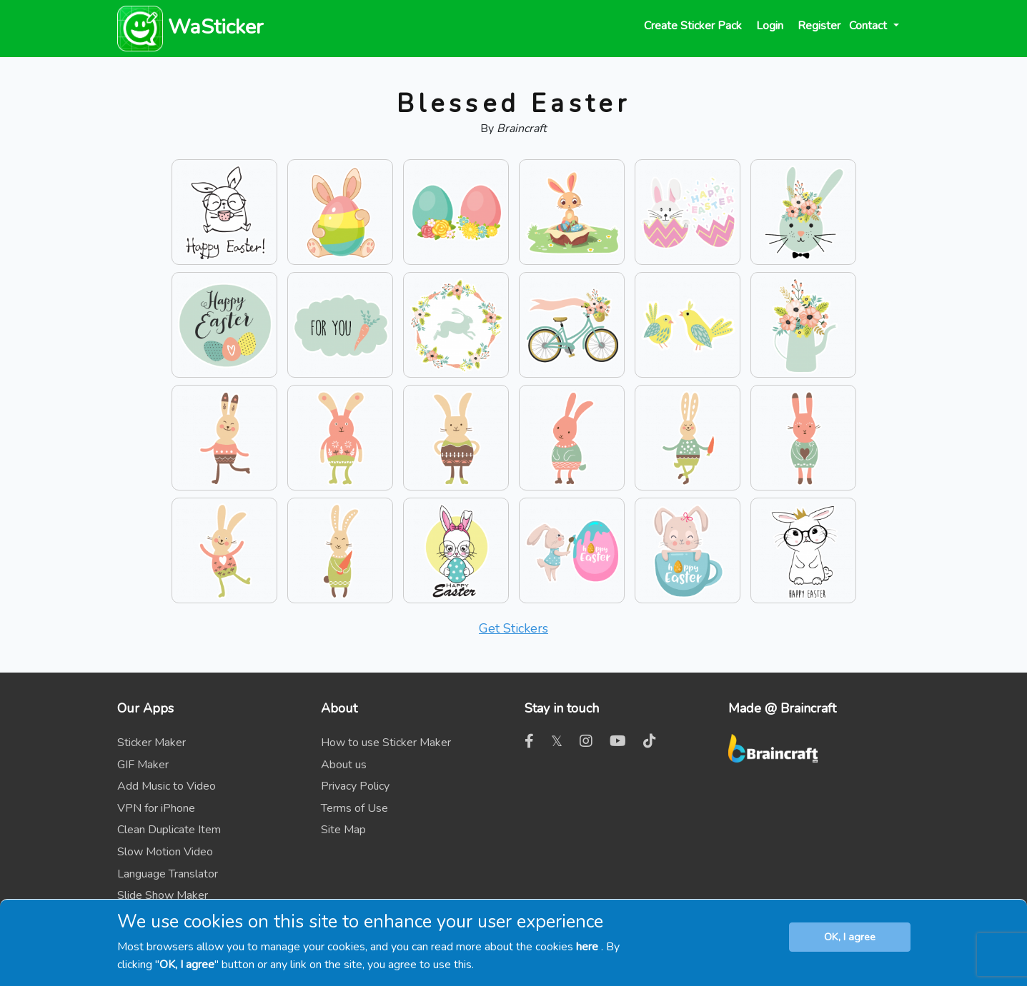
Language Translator (167, 874)
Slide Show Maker (162, 895)
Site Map (343, 829)
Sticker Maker (151, 742)
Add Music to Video (166, 786)
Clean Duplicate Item (169, 829)
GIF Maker (143, 765)
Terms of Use (354, 808)
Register (819, 26)
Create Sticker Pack (693, 26)
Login (769, 26)
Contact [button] (869, 26)
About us (344, 765)
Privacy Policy (355, 786)
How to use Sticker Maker (386, 742)
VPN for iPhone (156, 808)
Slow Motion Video (165, 852)
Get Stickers (513, 628)
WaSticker (190, 27)
